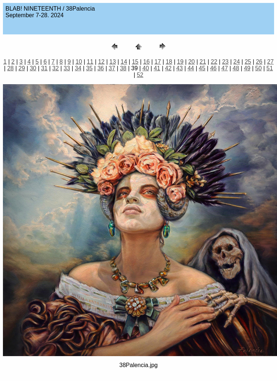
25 (247, 62)
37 (112, 68)
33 (67, 68)
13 (112, 62)
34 (78, 68)
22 (214, 62)
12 (101, 62)
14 (124, 62)
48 (236, 68)
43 (179, 68)
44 (190, 68)
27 (270, 62)
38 (123, 68)
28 (10, 68)
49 (247, 68)
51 (269, 68)
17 (158, 62)
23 (225, 62)
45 (202, 68)
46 (213, 68)
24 (237, 62)
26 (259, 62)
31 (44, 68)
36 (100, 68)
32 (55, 68)
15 (135, 62)
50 (258, 68)
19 (180, 62)
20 (191, 62)
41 (157, 68)
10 (79, 62)
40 (146, 68)
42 (168, 68)
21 (203, 62)
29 (22, 68)
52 (140, 75)
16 (146, 62)
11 (90, 62)
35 (89, 68)
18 (169, 62)
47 (224, 68)
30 (33, 68)
